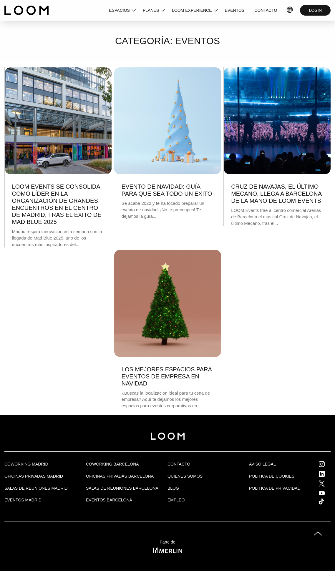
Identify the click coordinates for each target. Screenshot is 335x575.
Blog (173, 488)
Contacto (179, 464)
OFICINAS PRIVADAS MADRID (33, 476)
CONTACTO (265, 10)
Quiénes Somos (185, 476)
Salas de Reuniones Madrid (36, 488)
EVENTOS (235, 10)
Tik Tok (327, 501)
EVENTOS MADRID (23, 500)
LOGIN (315, 10)
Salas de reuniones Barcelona (122, 488)
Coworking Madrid (26, 464)
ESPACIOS (119, 10)
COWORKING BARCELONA (112, 464)
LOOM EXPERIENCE (192, 10)
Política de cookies (271, 476)
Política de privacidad (275, 488)
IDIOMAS (290, 10)
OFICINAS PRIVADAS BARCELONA (120, 476)
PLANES (151, 10)
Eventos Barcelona (109, 500)
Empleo (176, 500)
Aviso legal (262, 464)
